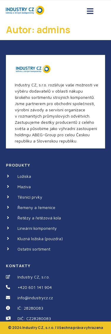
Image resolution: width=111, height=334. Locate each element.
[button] (90, 11)
